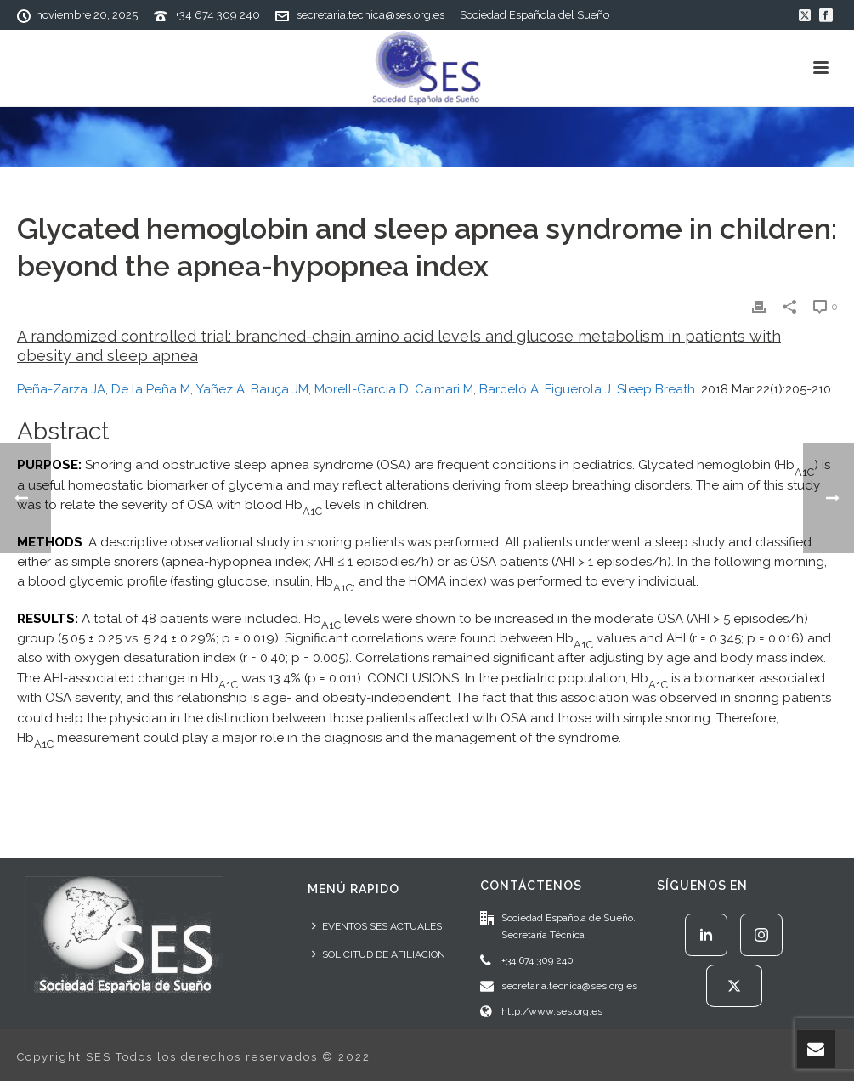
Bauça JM (279, 389)
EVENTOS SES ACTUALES (377, 926)
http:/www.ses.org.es (551, 1011)
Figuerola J (578, 389)
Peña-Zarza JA (61, 389)
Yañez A (220, 389)
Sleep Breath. (657, 389)
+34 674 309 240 (217, 14)
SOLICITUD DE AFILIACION (378, 954)
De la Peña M (150, 389)
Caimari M (444, 389)
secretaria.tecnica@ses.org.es (370, 14)
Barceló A (509, 389)
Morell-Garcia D (361, 389)
